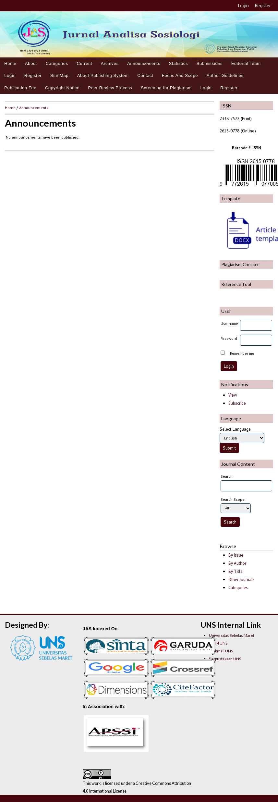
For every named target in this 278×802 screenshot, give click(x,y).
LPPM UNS (218, 643)
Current (84, 63)
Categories (57, 63)
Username (229, 323)
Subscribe (237, 403)
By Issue (235, 555)
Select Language (235, 429)
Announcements (143, 63)
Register (263, 5)
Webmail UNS (221, 650)
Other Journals (241, 579)
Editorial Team (246, 63)
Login (243, 5)
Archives (110, 63)
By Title (235, 571)
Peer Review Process (110, 87)
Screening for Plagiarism (166, 87)
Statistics (178, 63)
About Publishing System (103, 75)
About (31, 63)
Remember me (242, 353)
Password (229, 338)
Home (10, 63)
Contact (145, 75)
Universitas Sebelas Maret (231, 635)
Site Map (59, 75)
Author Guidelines (225, 75)
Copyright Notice (62, 87)
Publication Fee (20, 87)
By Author (237, 563)
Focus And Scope (180, 75)
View (232, 395)
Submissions (210, 63)
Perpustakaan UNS (225, 658)
